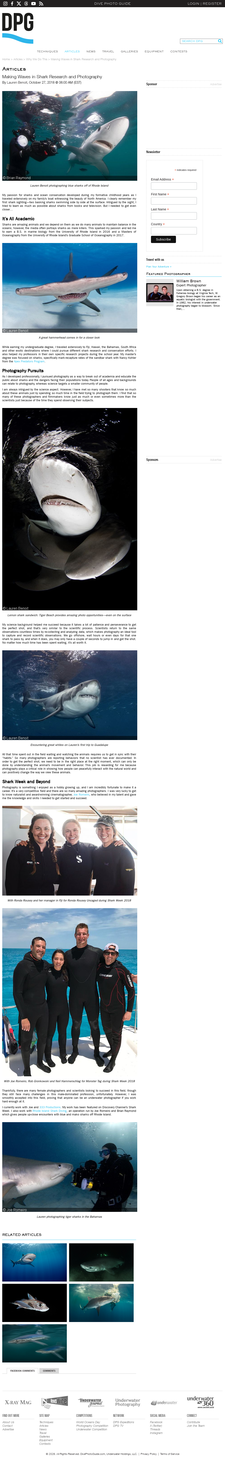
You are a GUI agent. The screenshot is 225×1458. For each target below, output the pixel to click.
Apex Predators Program (29, 361)
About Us (8, 1422)
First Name (160, 194)
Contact (7, 1425)
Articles (72, 51)
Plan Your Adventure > (158, 266)
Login (193, 3)
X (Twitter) (156, 1425)
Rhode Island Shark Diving (50, 1110)
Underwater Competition (91, 1429)
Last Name (160, 209)
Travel (108, 51)
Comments (49, 1370)
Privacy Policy (149, 1454)
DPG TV (118, 1425)
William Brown (188, 281)
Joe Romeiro (81, 794)
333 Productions (50, 1107)
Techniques (47, 51)
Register (212, 3)
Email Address (162, 179)
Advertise (216, 84)
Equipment (154, 51)
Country (158, 224)
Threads (155, 1429)
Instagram (156, 1433)
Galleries (129, 51)
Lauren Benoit (17, 82)
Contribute (193, 1422)
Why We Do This (36, 59)
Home (6, 59)
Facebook (156, 1422)
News (90, 51)
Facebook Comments (22, 1370)
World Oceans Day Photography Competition (92, 1423)
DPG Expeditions (123, 1422)
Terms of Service (169, 1454)
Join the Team (196, 1425)
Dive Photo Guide (112, 3)
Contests (178, 51)
